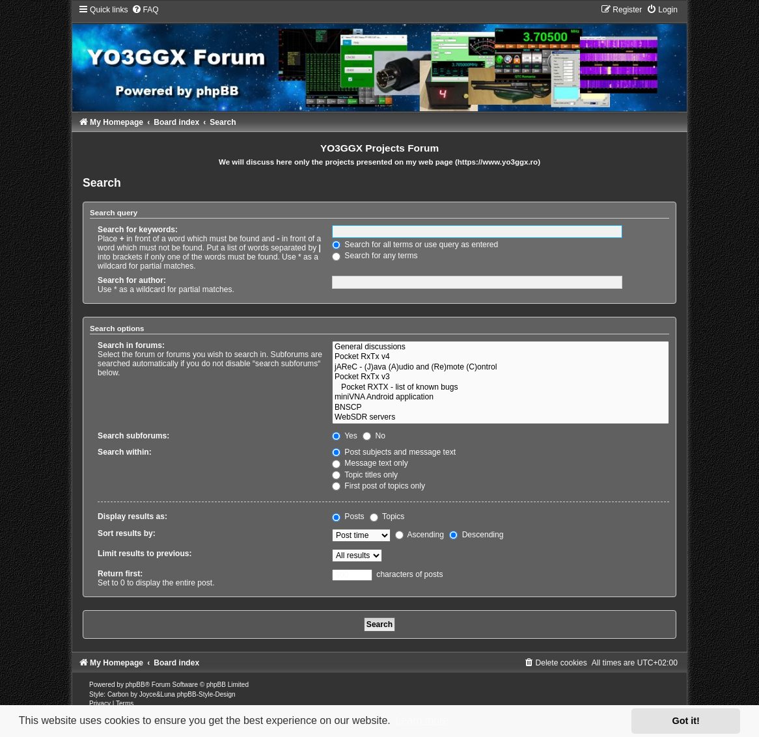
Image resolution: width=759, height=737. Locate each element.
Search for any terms (375, 255)
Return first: (120, 573)
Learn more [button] (421, 720)
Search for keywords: (138, 229)
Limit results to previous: (144, 553)
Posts (348, 516)
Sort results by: (127, 533)
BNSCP (500, 408)
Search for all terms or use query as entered (415, 244)
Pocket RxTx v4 (500, 357)
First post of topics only (378, 485)
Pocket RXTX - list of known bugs (500, 387)
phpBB (135, 684)
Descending (476, 534)
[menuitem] (145, 9)
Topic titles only (365, 474)
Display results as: (132, 516)
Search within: (125, 452)
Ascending (419, 534)
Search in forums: (131, 345)
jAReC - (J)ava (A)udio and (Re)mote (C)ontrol (500, 367)
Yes (344, 435)
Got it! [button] (686, 721)
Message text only (370, 463)
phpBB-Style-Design (206, 694)
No (374, 435)
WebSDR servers (500, 417)
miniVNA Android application (500, 397)
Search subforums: (133, 435)
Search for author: (132, 280)
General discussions (500, 347)
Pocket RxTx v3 (500, 377)
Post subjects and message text (394, 452)
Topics (387, 516)
